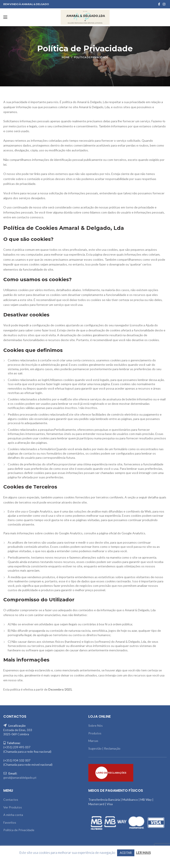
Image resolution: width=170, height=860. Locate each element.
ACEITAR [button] (126, 852)
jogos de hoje (117, 630)
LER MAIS (143, 852)
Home (66, 57)
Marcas (93, 741)
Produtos (94, 733)
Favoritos (9, 822)
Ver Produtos (12, 807)
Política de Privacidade (18, 830)
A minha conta (13, 815)
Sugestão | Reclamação (104, 748)
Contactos (10, 799)
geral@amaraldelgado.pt (20, 777)
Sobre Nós (95, 725)
